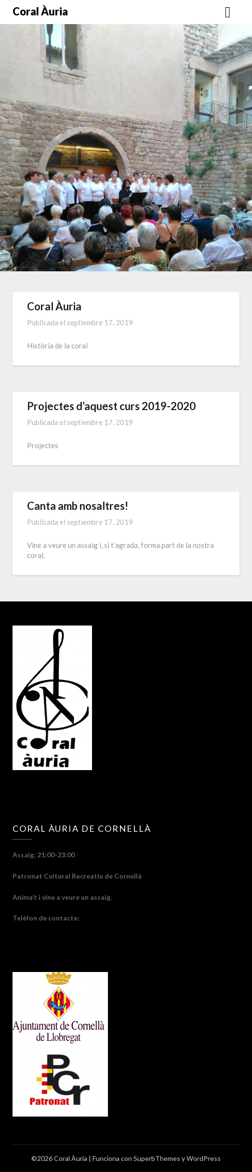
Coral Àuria (40, 11)
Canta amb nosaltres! (77, 505)
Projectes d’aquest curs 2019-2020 (111, 406)
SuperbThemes (156, 1158)
